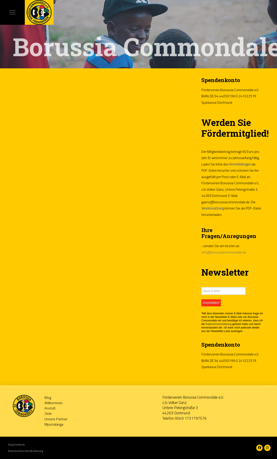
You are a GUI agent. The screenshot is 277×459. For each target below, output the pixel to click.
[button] (12, 12)
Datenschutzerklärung (218, 324)
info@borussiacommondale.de (223, 252)
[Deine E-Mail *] (223, 291)
